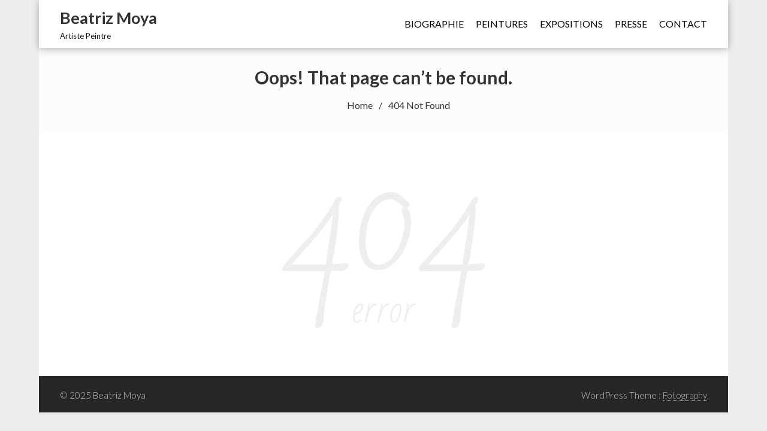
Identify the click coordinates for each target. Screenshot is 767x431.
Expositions (571, 23)
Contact (683, 23)
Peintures (502, 23)
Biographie (434, 23)
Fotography (685, 395)
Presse (631, 23)
